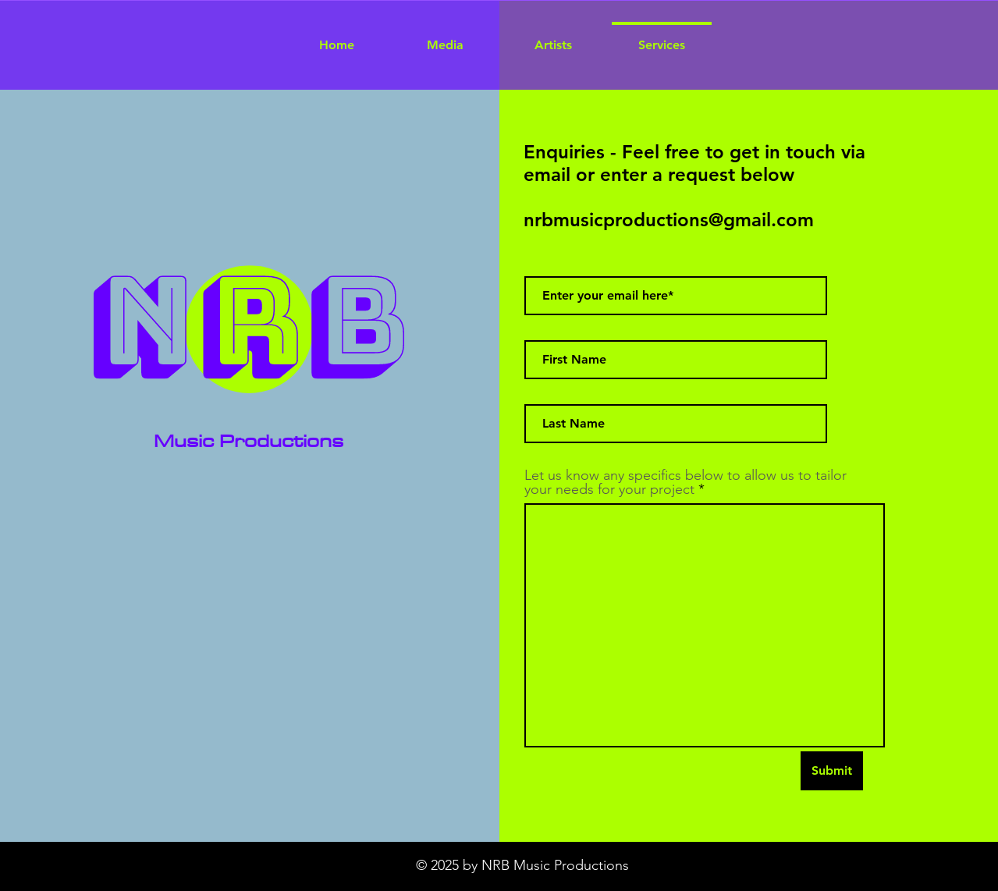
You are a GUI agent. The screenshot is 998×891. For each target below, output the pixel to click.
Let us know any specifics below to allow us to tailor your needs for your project (685, 482)
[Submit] (832, 770)
